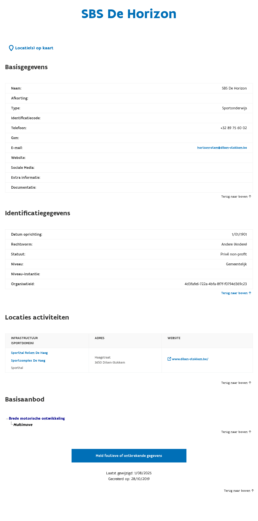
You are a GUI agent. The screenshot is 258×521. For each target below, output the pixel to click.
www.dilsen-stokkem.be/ (188, 359)
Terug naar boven (236, 196)
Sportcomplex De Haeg (28, 360)
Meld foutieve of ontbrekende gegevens (129, 455)
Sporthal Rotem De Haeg (29, 353)
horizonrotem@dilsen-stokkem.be (222, 148)
